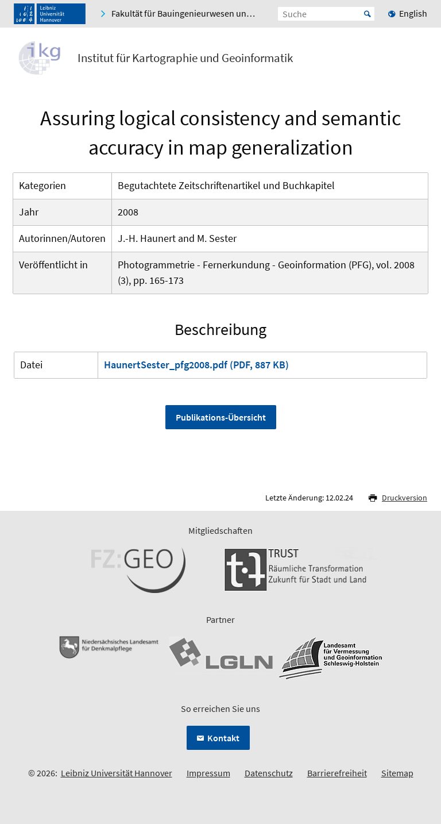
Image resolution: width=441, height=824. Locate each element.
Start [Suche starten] (367, 14)
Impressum (208, 773)
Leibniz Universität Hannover (116, 773)
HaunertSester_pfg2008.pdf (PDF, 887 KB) (196, 364)
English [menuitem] (413, 13)
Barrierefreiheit (337, 773)
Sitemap (397, 773)
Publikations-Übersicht (221, 417)
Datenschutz (269, 773)
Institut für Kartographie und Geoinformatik (185, 58)
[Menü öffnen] (418, 60)
